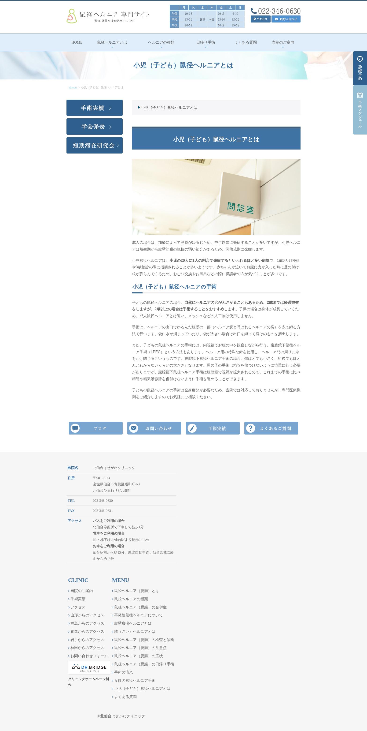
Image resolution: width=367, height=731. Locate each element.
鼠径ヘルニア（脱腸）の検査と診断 (144, 640)
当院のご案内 (81, 591)
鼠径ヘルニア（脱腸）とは (136, 591)
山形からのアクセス (87, 615)
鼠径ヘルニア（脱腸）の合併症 (140, 607)
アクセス (77, 607)
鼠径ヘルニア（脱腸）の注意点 (140, 648)
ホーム (73, 87)
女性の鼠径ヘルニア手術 (134, 680)
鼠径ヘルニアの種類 (131, 599)
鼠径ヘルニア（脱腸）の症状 (138, 656)
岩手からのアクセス (87, 640)
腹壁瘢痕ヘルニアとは (133, 623)
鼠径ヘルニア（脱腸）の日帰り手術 (144, 664)
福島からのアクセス (87, 623)
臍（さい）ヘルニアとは (134, 632)
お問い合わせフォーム (89, 656)
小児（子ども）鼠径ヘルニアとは (169, 107)
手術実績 (77, 599)
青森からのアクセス (87, 632)
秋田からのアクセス (87, 648)
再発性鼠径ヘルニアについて (138, 615)
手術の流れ (123, 672)
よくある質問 (125, 697)
